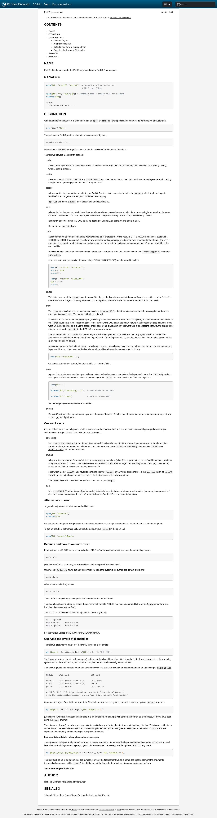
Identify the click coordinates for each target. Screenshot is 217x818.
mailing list (131, 814)
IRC (139, 814)
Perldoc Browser (16, 4)
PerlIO (47, 12)
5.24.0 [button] (36, 4)
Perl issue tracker (116, 814)
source (54, 12)
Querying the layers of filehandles (69, 50)
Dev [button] (46, 4)
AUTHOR (53, 53)
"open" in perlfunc (73, 795)
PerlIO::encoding (56, 449)
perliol (98, 795)
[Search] (195, 4)
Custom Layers (61, 40)
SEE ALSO (54, 56)
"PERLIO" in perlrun (89, 633)
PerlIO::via (112, 494)
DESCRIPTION (56, 37)
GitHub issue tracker (106, 809)
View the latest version (120, 17)
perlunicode (88, 795)
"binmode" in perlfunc (54, 795)
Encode (105, 795)
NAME (52, 31)
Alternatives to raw (62, 44)
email (119, 809)
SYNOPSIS (54, 34)
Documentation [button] (61, 4)
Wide (167, 4)
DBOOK (74, 809)
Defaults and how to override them (70, 47)
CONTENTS (53, 24)
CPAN (59, 12)
